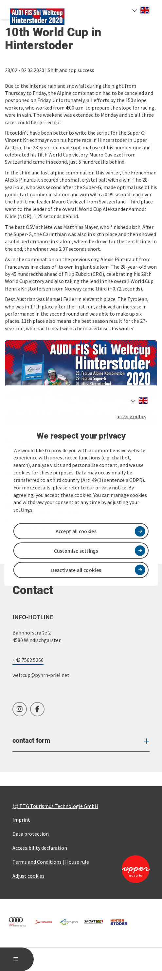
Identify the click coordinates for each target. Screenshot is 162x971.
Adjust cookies (28, 876)
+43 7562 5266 (28, 660)
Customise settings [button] (76, 550)
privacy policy (131, 416)
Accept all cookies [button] (76, 531)
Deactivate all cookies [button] (76, 569)
